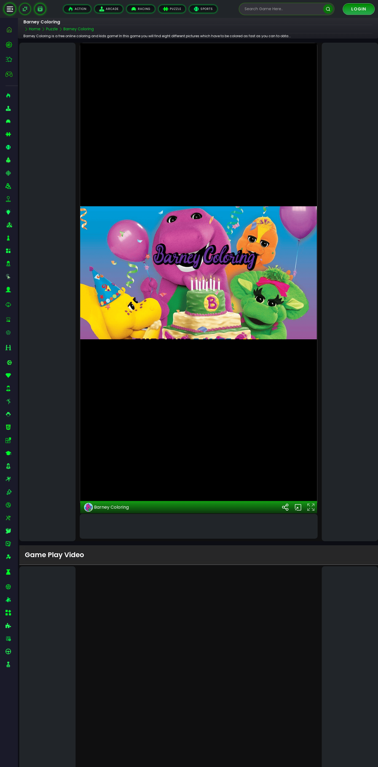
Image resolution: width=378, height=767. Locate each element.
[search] (328, 9)
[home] (12, 29)
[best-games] (12, 44)
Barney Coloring (106, 506)
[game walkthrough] (40, 9)
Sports (203, 9)
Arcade (109, 9)
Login (358, 9)
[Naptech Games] (25, 9)
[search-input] (282, 9)
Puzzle (172, 9)
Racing (141, 9)
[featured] (12, 59)
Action (77, 9)
